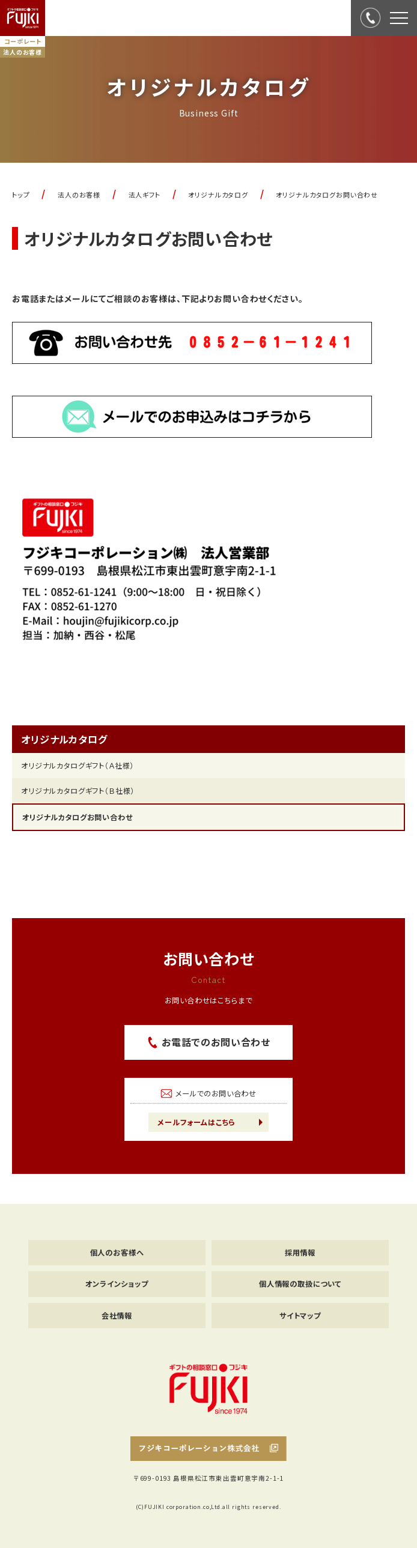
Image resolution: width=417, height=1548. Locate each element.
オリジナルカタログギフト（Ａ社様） (77, 765)
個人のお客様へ (117, 1252)
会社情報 (117, 1315)
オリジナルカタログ (64, 739)
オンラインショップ (116, 1283)
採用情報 (300, 1252)
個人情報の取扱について (300, 1283)
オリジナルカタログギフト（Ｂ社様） (78, 790)
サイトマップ (300, 1315)
